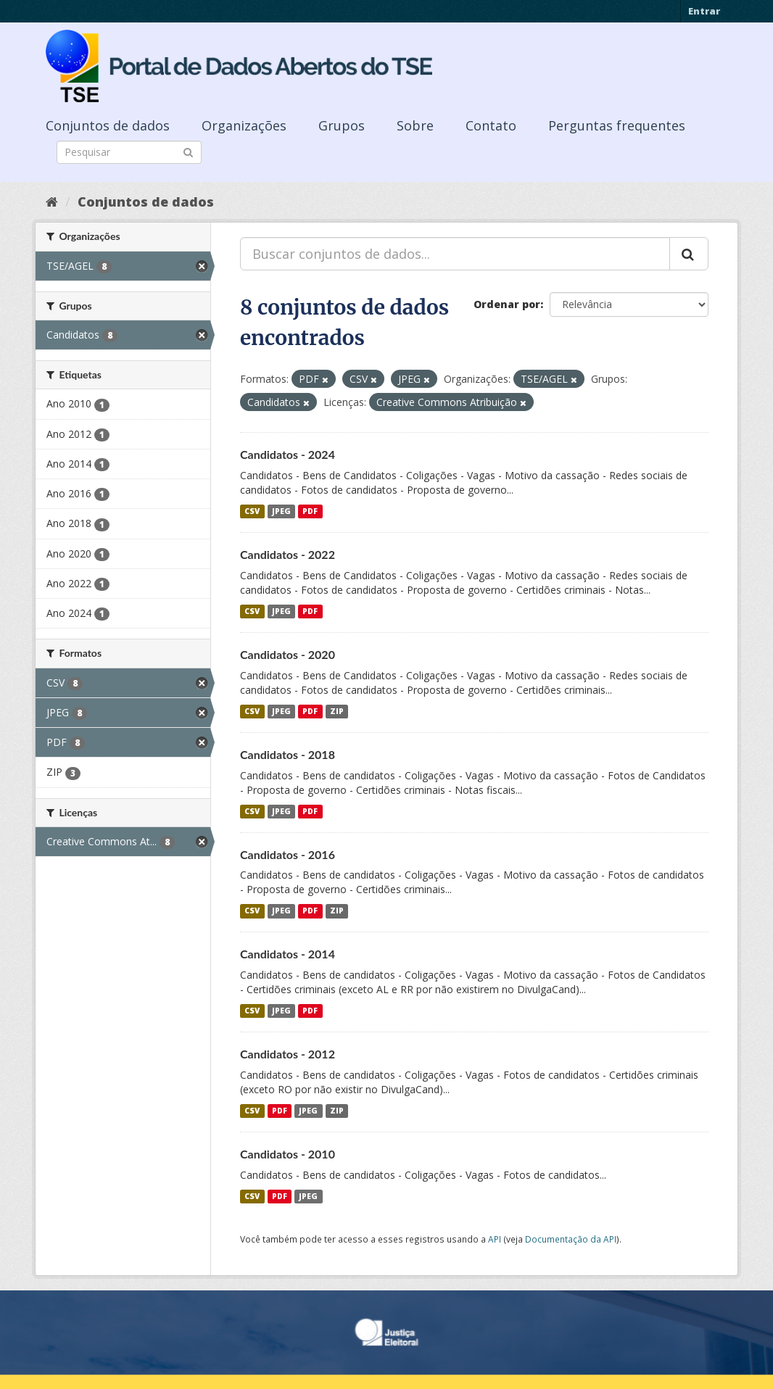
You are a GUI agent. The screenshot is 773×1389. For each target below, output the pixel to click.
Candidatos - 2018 (287, 754)
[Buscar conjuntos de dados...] (455, 253)
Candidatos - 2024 (287, 454)
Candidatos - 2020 (287, 654)
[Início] (52, 201)
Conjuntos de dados (108, 125)
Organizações (244, 125)
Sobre (415, 125)
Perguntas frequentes (616, 125)
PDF (310, 511)
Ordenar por (507, 304)
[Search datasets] (129, 152)
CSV (252, 511)
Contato (491, 125)
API (494, 1239)
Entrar (704, 10)
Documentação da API (570, 1239)
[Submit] (188, 151)
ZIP (337, 711)
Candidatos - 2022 (287, 554)
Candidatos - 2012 (287, 1054)
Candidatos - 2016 (287, 854)
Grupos (341, 125)
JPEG (281, 511)
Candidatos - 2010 (287, 1154)
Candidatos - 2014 (287, 954)
